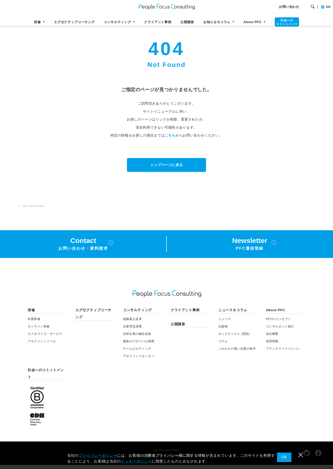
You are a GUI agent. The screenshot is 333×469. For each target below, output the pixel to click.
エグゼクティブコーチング (74, 22)
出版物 (223, 330)
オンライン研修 (39, 330)
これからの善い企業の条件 (237, 353)
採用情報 (272, 345)
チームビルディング (137, 353)
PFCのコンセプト (278, 323)
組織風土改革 (132, 323)
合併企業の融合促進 (137, 338)
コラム (223, 345)
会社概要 (272, 338)
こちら (170, 140)
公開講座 (187, 22)
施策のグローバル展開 (138, 345)
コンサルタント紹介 (280, 330)
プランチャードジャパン (283, 353)
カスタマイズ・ (45, 338)
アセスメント (42, 345)
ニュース (224, 323)
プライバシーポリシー (98, 455)
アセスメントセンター (138, 360)
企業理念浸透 (132, 330)
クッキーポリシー (136, 461)
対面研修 (34, 323)
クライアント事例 (157, 22)
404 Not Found (33, 210)
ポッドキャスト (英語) (234, 338)
